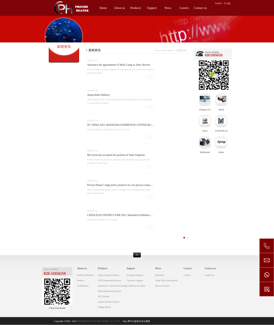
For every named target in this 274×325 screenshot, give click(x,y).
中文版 (227, 3)
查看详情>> (149, 76)
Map (124, 321)
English (218, 3)
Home (103, 8)
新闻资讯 (181, 50)
